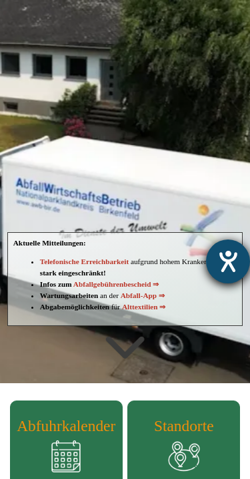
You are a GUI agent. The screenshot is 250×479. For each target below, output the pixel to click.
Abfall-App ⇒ (143, 295)
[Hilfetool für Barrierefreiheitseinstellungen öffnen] (228, 261)
